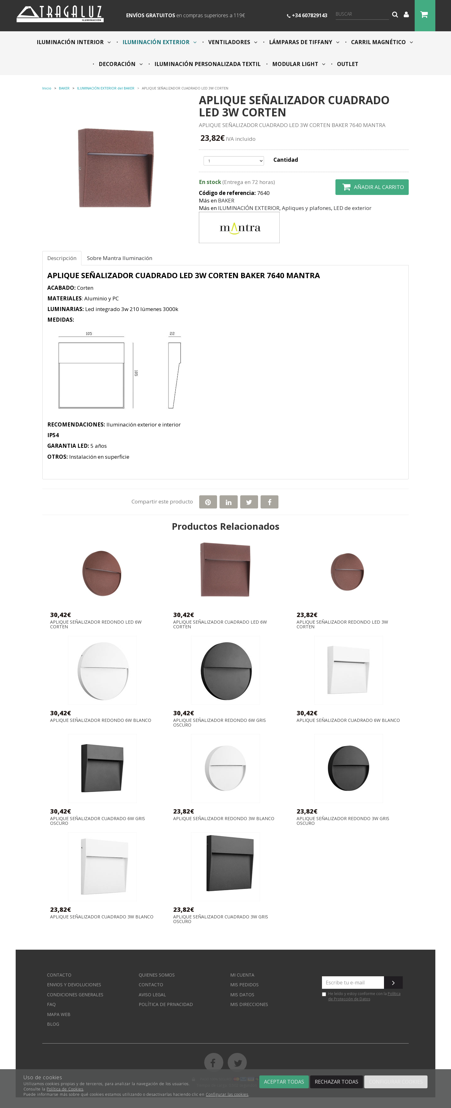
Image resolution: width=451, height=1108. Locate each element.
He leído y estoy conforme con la (361, 996)
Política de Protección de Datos (364, 996)
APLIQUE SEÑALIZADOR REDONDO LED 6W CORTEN (96, 624)
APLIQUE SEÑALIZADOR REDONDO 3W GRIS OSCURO (343, 821)
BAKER (226, 200)
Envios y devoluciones (74, 985)
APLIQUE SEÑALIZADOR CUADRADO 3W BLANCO (101, 917)
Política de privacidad (166, 1004)
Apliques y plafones (306, 208)
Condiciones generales (75, 995)
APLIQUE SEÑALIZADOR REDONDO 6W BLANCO (100, 720)
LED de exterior (352, 208)
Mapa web (58, 1014)
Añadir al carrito (372, 187)
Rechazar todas (336, 1081)
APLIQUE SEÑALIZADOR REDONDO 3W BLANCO (223, 818)
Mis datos (242, 995)
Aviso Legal (152, 995)
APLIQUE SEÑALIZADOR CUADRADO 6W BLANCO (348, 720)
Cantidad (285, 159)
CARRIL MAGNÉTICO (381, 42)
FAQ (51, 1004)
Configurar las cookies (227, 1094)
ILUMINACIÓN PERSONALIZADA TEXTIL (207, 64)
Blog (53, 1024)
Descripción (61, 258)
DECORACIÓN (120, 64)
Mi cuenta (242, 975)
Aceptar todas (284, 1081)
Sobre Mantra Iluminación (119, 258)
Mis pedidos (244, 985)
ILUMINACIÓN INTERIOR (74, 42)
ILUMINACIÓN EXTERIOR (159, 42)
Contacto (59, 975)
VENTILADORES (232, 42)
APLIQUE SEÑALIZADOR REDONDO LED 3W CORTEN (342, 624)
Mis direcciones (249, 1004)
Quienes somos (157, 975)
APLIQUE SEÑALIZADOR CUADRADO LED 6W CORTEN (220, 624)
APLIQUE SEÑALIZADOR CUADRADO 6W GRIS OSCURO (97, 821)
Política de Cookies (65, 1089)
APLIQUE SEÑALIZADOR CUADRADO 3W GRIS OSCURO (220, 919)
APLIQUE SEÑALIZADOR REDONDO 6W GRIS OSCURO (219, 723)
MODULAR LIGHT (298, 64)
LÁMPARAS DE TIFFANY (304, 42)
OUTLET (347, 64)
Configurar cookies (396, 1081)
